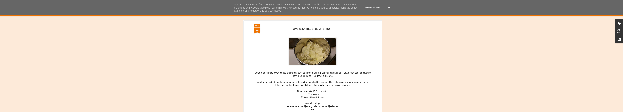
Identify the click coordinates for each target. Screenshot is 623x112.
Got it (386, 7)
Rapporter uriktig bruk (331, 110)
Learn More (372, 7)
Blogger (319, 110)
